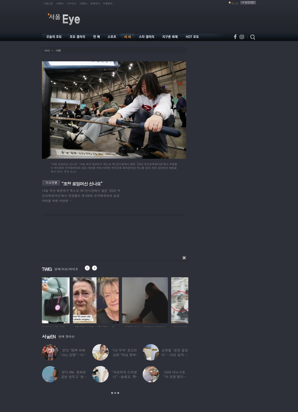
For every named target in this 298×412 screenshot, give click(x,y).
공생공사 (95, 3)
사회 (58, 50)
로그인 (235, 3)
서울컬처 (108, 3)
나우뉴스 (71, 3)
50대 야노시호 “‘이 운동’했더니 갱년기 (175, 377)
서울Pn (60, 3)
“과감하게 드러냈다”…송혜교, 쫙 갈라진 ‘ (124, 377)
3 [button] (118, 393)
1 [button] (112, 393)
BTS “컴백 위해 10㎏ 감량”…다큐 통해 (74, 355)
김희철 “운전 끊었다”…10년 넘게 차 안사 (174, 355)
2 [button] (115, 393)
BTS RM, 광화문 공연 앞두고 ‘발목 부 (74, 377)
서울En (83, 3)
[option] (65, 299)
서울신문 (48, 3)
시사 (47, 50)
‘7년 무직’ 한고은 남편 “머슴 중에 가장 (124, 355)
